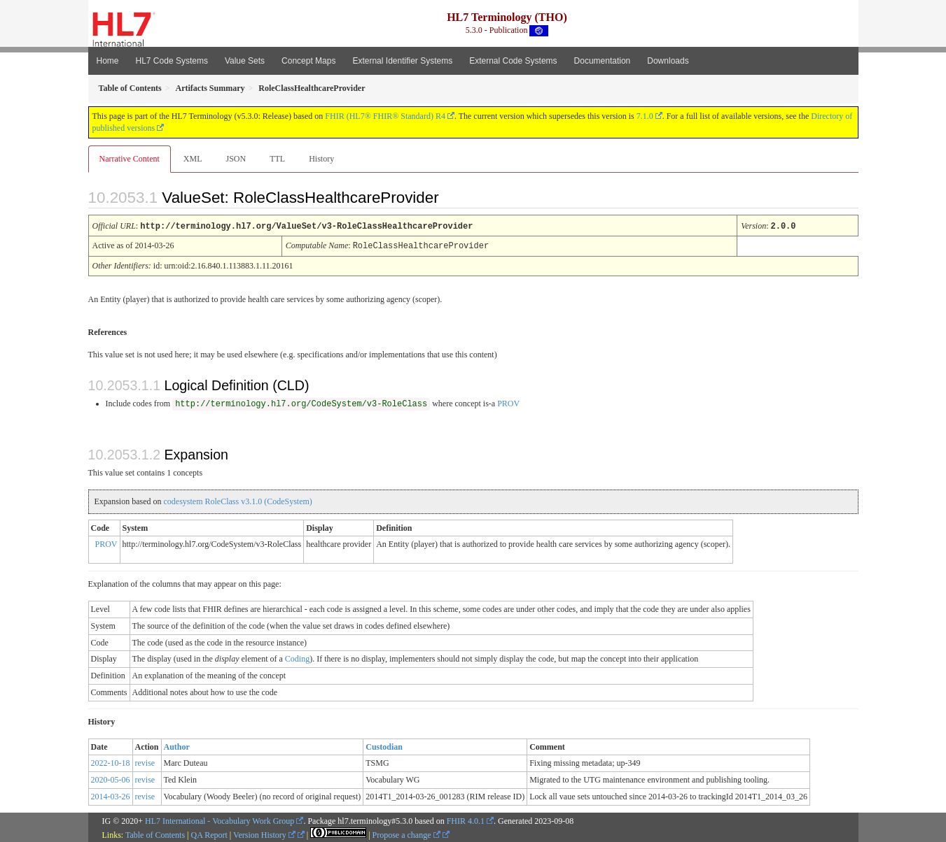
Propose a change (406, 834)
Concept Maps (308, 61)
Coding (297, 657)
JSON (235, 159)
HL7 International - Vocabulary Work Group (219, 820)
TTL (277, 159)
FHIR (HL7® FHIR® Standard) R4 (385, 116)
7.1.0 (645, 116)
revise (145, 761)
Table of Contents (155, 834)
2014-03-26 (110, 795)
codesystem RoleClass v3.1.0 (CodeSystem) (237, 500)
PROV (508, 402)
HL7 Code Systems (172, 61)
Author (177, 745)
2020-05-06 (110, 778)
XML (192, 159)
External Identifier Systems (402, 61)
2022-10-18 (110, 761)
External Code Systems (513, 61)
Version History (264, 834)
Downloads (667, 61)
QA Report (209, 834)
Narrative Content (129, 159)
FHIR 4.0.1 (466, 820)
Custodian (384, 745)
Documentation (602, 61)
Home (108, 61)
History (321, 159)
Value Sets (245, 61)
